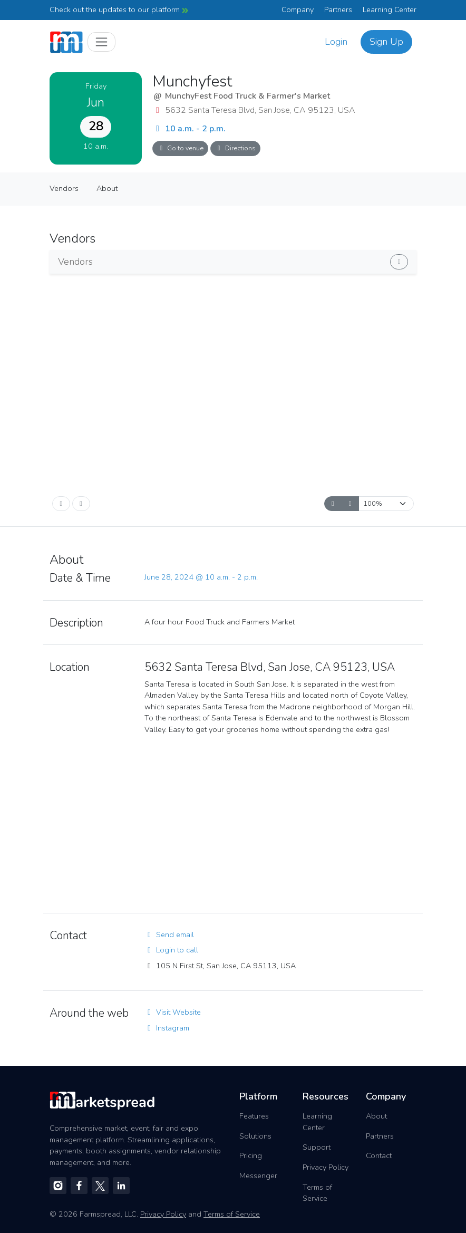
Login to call (171, 950)
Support (317, 1147)
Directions (235, 147)
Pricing (250, 1155)
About (107, 188)
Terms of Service (317, 1193)
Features (254, 1116)
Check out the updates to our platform (119, 9)
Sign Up (386, 41)
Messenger (258, 1175)
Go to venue (180, 147)
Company (297, 9)
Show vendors (347, 259)
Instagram (166, 1028)
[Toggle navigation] (101, 42)
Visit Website (172, 1012)
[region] (280, 823)
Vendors (64, 188)
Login (336, 41)
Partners (338, 9)
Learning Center (389, 9)
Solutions (255, 1136)
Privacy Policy (325, 1167)
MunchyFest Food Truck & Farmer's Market (247, 96)
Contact (379, 1155)
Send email (169, 934)
